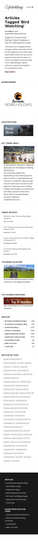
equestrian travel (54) (22, 389)
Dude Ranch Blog (19, 327)
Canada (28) (15, 367)
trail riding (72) (8, 453)
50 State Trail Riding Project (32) (13, 359)
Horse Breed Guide (19, 340)
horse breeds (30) (9, 415)
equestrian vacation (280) (11, 393)
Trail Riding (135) (18, 453)
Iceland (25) (26, 430)
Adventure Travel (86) (10, 363)
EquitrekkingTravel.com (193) (12, 408)
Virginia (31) (7, 461)
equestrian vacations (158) (26, 393)
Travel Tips (19, 346)
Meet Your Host (19, 343)
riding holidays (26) (24, 442)
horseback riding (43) (22, 423)
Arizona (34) (20, 363)
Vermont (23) (27, 457)
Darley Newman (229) (10, 370)
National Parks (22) (17, 438)
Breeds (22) (28, 363)
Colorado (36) (23, 367)
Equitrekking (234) (21, 400)
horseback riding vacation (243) (13, 427)
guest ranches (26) (20, 412)
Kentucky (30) (28, 434)
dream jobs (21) (17, 374)
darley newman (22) (22, 370)
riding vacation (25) (9, 445)
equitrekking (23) (9, 404)
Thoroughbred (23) (9, 449)
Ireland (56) (7, 434)
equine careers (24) (25, 397)
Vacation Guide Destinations (17, 515)
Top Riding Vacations (22, 282)
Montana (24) (7, 438)
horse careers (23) (20, 415)
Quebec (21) (7, 442)
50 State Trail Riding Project (19, 321)
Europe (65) (24, 408)
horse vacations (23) (9, 423)
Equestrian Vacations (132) (11, 397)
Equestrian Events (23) (21, 385)
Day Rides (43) (8, 374)
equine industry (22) (9, 400)
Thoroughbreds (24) (21, 449)
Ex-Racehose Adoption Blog (17, 483)
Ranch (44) (14, 442)
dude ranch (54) (28, 374)
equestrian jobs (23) (9, 389)
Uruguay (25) (19, 457)
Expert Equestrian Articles (19, 333)
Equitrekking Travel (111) (21, 404)
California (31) (7, 367)
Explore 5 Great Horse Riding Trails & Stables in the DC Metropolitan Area (18, 40)
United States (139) (9, 457)
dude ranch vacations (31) (11, 382)
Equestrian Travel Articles (19, 337)
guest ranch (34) (9, 412)
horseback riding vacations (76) (13, 430)
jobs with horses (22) (17, 434)
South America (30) (21, 445)
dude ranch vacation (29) (11, 378)
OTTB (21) (27, 438)
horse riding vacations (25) (22, 419)
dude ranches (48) (25, 382)
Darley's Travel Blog (19, 330)
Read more (10, 72)
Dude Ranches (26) (9, 385)
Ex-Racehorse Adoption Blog (19, 324)
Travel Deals (11, 524)
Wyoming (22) (15, 461)
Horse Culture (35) (9, 419)
